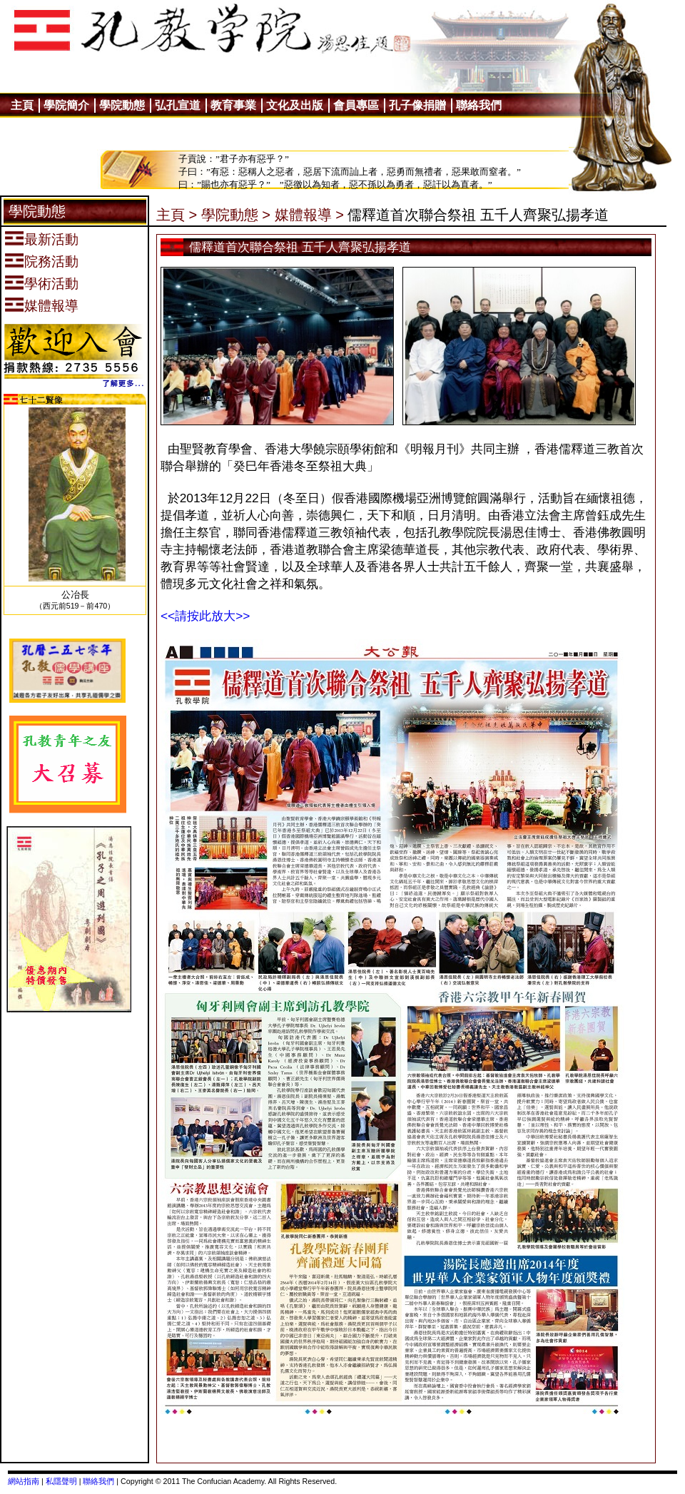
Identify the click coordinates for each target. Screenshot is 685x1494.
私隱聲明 (61, 1481)
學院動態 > (235, 215)
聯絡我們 (98, 1481)
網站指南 (23, 1481)
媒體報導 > (309, 215)
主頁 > (176, 215)
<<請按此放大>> (205, 616)
